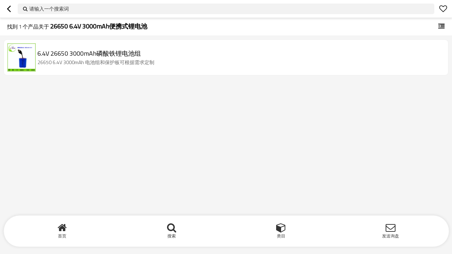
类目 (281, 236)
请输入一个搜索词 (49, 8)
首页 (62, 236)
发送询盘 (390, 236)
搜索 (171, 236)
